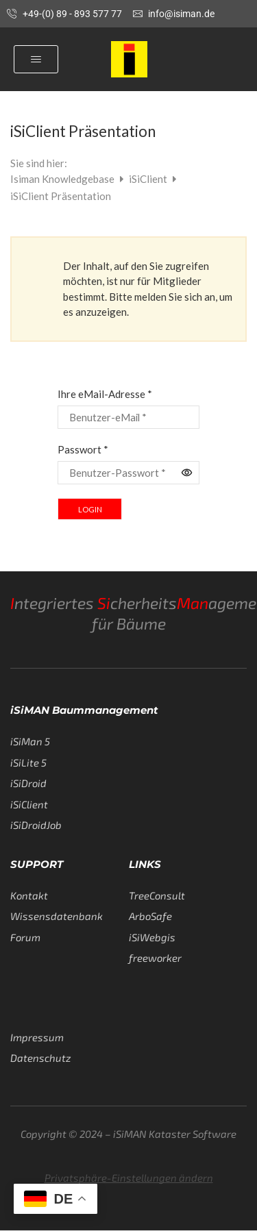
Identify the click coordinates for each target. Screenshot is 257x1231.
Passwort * (83, 449)
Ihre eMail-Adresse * (105, 394)
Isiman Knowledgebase (63, 179)
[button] (36, 59)
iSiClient (149, 179)
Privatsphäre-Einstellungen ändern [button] (129, 1177)
